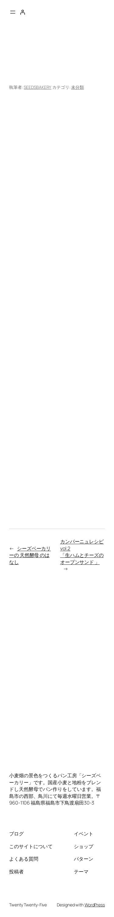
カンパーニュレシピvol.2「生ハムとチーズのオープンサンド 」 (82, 551)
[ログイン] (22, 12)
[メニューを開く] (12, 12)
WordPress (95, 905)
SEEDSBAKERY (37, 87)
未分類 (77, 87)
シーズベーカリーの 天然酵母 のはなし (30, 555)
